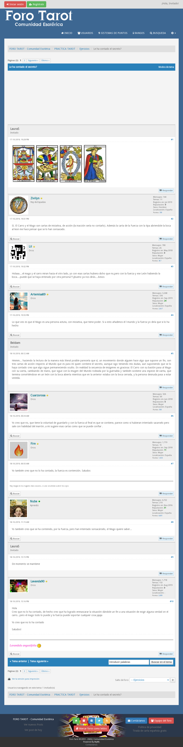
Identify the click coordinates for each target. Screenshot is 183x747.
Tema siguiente (38, 661)
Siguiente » (33, 60)
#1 (172, 139)
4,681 (161, 516)
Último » (45, 60)
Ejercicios (84, 48)
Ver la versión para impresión (25, 679)
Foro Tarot (74, 739)
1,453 (161, 458)
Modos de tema (166, 67)
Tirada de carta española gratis (149, 730)
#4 (172, 315)
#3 (172, 266)
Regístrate (36, 4)
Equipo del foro (161, 720)
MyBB (96, 742)
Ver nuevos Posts (33, 724)
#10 (171, 601)
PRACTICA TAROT (64, 48)
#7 (172, 464)
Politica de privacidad (149, 727)
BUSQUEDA (158, 33)
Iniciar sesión (15, 4)
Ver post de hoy (33, 730)
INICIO (66, 33)
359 (160, 212)
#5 (172, 353)
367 (160, 261)
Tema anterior (19, 661)
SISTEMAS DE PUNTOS (113, 33)
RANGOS (139, 33)
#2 (172, 219)
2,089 (161, 595)
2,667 (161, 309)
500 (160, 410)
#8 (172, 522)
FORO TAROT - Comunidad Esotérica (29, 48)
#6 (172, 416)
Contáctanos (136, 720)
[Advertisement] (91, 97)
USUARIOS (85, 33)
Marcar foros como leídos (91, 728)
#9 (172, 557)
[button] (174, 33)
